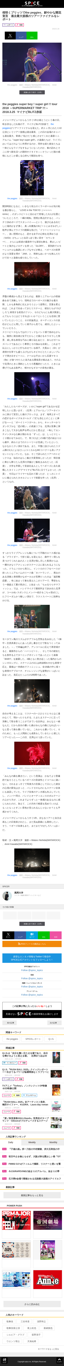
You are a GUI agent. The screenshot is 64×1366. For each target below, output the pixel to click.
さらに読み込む (41, 1304)
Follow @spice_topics (32, 970)
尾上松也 (30, 1328)
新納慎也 (47, 1328)
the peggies (12, 198)
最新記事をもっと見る (39, 1195)
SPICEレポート (32, 1039)
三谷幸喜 (24, 1321)
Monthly (53, 1142)
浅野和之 (40, 1321)
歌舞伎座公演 (12, 1328)
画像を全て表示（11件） (32, 92)
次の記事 (54, 1023)
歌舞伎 (8, 1321)
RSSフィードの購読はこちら (38, 944)
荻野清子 (35, 1334)
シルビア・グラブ (14, 1334)
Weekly (32, 1142)
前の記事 (9, 1023)
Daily (10, 1142)
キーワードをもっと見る (50, 1349)
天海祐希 (30, 1341)
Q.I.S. (50, 1039)
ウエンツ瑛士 (12, 1341)
